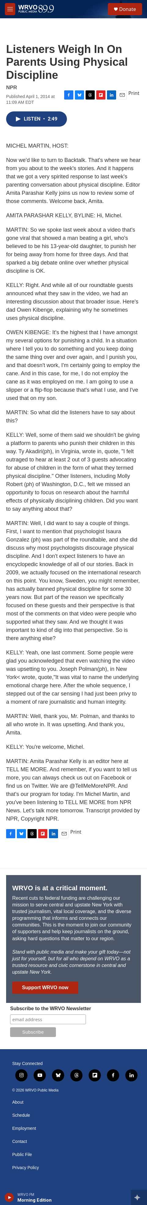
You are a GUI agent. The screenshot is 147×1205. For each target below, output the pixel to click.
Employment (24, 1128)
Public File (22, 1154)
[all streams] (139, 1197)
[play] (9, 1197)
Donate (127, 9)
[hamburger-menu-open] (10, 9)
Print (133, 93)
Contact (19, 1141)
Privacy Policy (25, 1167)
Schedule (21, 1115)
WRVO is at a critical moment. (59, 888)
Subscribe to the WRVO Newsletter (50, 1008)
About (18, 1102)
